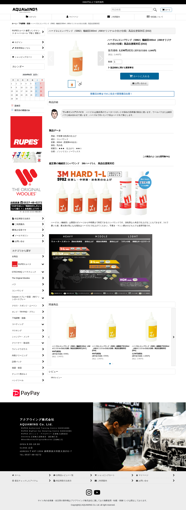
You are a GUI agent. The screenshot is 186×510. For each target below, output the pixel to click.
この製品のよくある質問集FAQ (156, 156)
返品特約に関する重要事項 (120, 67)
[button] (51, 58)
